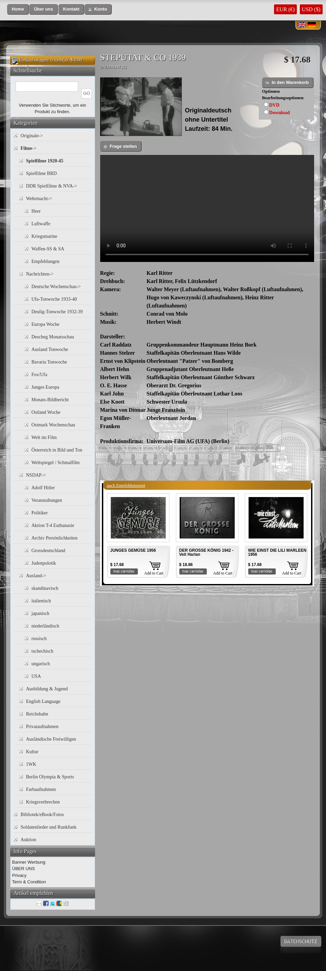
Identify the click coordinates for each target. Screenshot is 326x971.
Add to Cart (154, 573)
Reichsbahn (37, 714)
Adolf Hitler (43, 487)
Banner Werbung (29, 862)
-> (29, 148)
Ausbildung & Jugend (47, 688)
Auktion (28, 839)
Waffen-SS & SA (48, 248)
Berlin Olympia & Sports (50, 776)
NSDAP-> (36, 475)
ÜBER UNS (23, 868)
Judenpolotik (44, 563)
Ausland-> (36, 575)
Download (279, 112)
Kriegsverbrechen (43, 802)
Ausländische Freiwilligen (51, 739)
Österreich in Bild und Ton (57, 450)
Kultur (32, 751)
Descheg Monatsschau (53, 336)
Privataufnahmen (42, 726)
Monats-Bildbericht (50, 399)
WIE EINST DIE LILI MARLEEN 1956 (277, 552)
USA (36, 676)
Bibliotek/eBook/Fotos (42, 814)
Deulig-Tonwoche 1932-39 (57, 311)
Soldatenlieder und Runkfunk (49, 827)
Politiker (40, 512)
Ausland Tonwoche (50, 349)
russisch (39, 638)
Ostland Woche (46, 412)
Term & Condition (29, 881)
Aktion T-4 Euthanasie (53, 525)
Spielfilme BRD (41, 173)
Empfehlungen (45, 261)
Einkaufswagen (33, 60)
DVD (274, 105)
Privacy (19, 875)
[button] (18, 9)
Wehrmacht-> (39, 198)
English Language (43, 701)
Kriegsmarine (44, 236)
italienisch (41, 600)
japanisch (41, 613)
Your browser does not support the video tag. (207, 208)
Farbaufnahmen (41, 789)
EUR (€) (285, 9)
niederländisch (45, 626)
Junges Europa (45, 387)
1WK (31, 764)
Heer (36, 211)
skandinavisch (45, 588)
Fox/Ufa (40, 374)
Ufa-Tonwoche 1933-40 (54, 299)
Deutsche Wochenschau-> (56, 286)
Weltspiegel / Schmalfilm (56, 462)
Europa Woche (45, 324)
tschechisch (43, 651)
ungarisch (41, 663)
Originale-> (32, 135)
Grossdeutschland (49, 550)
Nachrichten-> (40, 274)
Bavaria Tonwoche (49, 362)
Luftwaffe (41, 223)
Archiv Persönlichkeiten (55, 538)
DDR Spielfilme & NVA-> (51, 186)
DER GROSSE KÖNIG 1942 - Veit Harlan (206, 552)
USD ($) (311, 9)
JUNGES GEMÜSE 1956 (133, 550)
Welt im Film (44, 437)
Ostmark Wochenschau (53, 424)
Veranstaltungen (47, 500)
